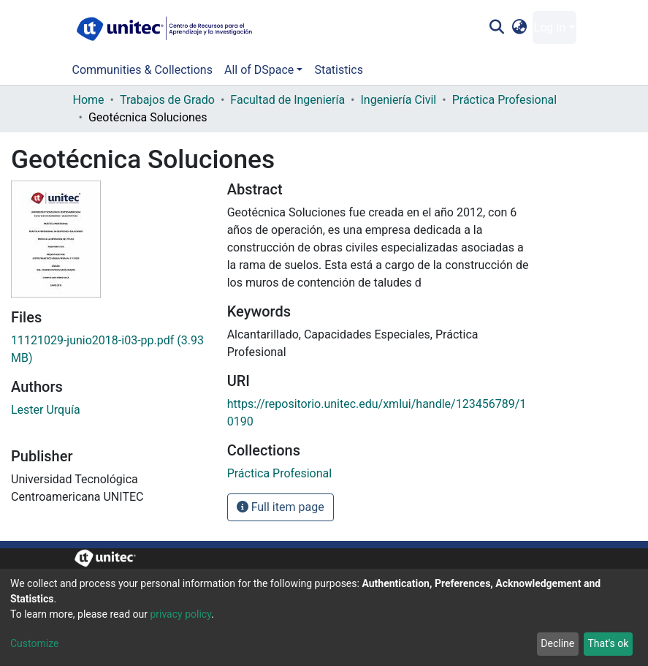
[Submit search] (497, 28)
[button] (519, 28)
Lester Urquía (45, 410)
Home (88, 100)
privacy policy (180, 614)
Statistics (338, 70)
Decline (557, 643)
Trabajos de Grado (167, 100)
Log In (550, 27)
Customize (34, 643)
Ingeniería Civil (399, 100)
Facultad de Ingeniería (287, 100)
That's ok (607, 643)
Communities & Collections (142, 70)
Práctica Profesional (504, 100)
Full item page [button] (280, 507)
